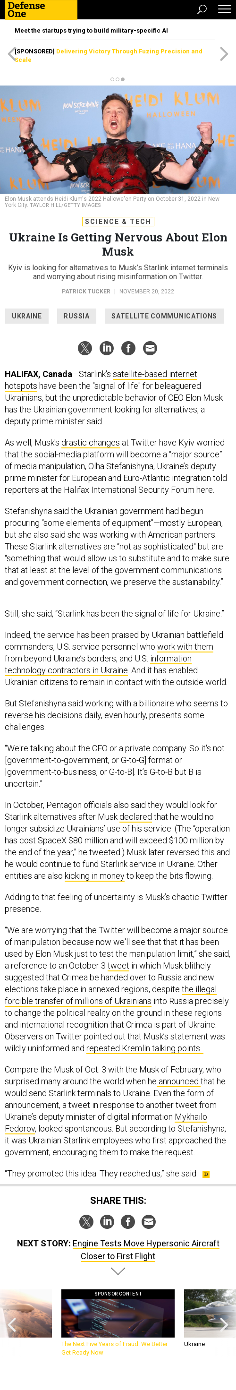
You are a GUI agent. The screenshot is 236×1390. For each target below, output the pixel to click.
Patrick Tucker (86, 291)
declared (135, 817)
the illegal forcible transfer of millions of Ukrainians (111, 995)
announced (179, 1081)
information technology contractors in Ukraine (98, 664)
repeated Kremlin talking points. (144, 1048)
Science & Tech (118, 221)
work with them (185, 647)
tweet (118, 965)
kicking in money (95, 876)
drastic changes (90, 442)
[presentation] (12, 1323)
